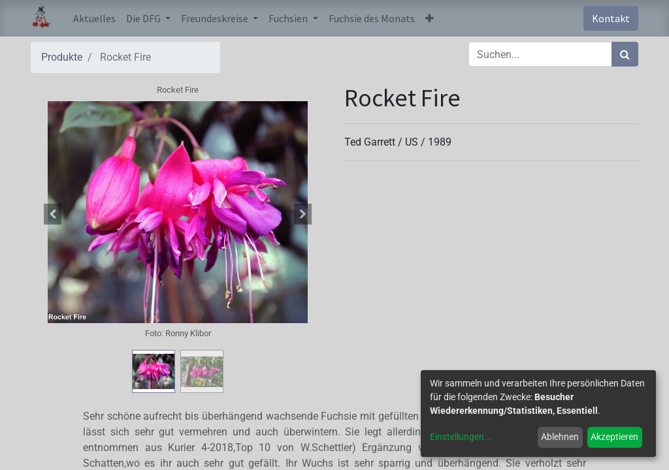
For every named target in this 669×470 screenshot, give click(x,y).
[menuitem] (94, 18)
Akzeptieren (614, 436)
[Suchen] (625, 54)
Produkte (61, 57)
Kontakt (611, 18)
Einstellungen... (461, 436)
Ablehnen (560, 436)
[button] (429, 18)
